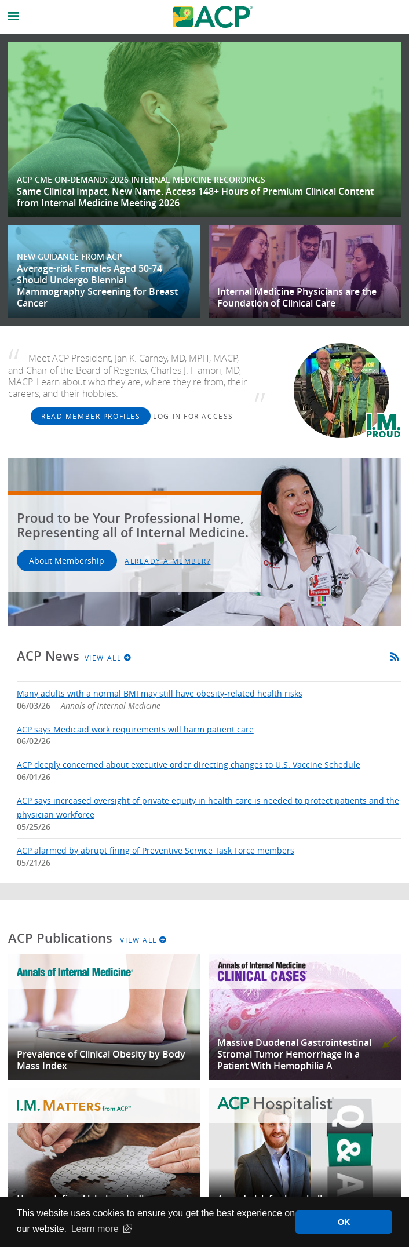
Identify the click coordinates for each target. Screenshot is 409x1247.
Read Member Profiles (90, 416)
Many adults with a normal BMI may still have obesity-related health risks (159, 693)
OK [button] (344, 1222)
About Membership (66, 560)
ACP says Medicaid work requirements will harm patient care (135, 729)
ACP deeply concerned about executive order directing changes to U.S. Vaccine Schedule (188, 764)
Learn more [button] (95, 1229)
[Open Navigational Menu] (14, 16)
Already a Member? (168, 561)
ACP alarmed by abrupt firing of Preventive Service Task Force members (155, 850)
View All (108, 657)
